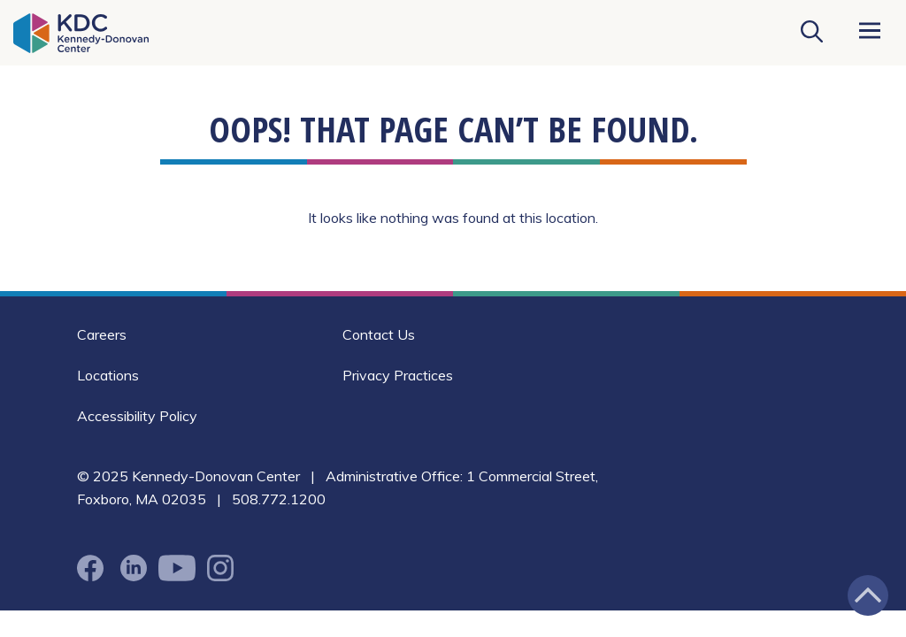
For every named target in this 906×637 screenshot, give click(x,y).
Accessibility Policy (137, 416)
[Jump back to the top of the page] (868, 595)
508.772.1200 (279, 499)
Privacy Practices (397, 375)
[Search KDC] (811, 32)
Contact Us (378, 334)
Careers (102, 334)
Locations (108, 375)
